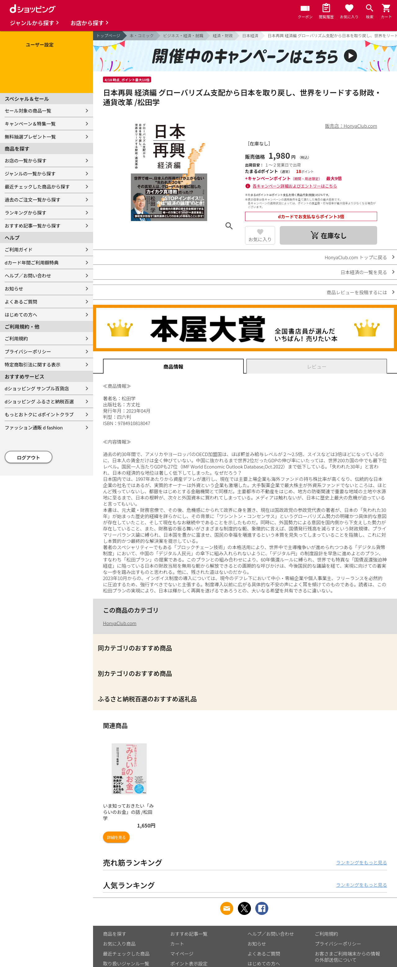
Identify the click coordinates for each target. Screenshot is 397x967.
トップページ (108, 35)
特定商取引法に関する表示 (32, 364)
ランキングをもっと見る (361, 862)
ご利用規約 (16, 338)
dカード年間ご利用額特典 (32, 262)
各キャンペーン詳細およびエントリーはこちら (295, 186)
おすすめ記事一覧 (188, 933)
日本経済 (250, 35)
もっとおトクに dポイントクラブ (39, 414)
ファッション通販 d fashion (34, 427)
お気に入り (260, 239)
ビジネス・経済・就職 (183, 35)
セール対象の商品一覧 (28, 110)
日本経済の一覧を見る (364, 272)
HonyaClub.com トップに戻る (356, 257)
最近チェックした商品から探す (37, 186)
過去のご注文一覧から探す (32, 199)
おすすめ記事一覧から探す (32, 225)
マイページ (182, 953)
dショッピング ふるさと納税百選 (39, 401)
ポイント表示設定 (188, 963)
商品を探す (114, 933)
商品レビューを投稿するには (357, 292)
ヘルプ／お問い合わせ (28, 275)
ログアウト (28, 457)
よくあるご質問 (21, 301)
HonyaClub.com (119, 623)
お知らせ (14, 288)
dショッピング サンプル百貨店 (37, 388)
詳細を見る (116, 837)
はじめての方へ (21, 314)
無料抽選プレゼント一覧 (30, 136)
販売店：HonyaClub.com (351, 125)
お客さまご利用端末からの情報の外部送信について (347, 956)
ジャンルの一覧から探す (30, 173)
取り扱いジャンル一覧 (126, 963)
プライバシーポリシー (28, 351)
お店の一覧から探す (26, 160)
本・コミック (142, 35)
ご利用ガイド (19, 249)
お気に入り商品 (119, 943)
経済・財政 (223, 35)
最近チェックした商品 (126, 953)
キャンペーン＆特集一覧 (30, 123)
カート (177, 943)
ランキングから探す (26, 212)
